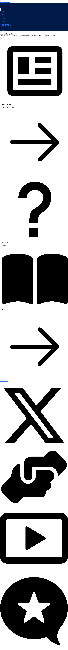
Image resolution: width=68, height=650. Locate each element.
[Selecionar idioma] (0, 10)
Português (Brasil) (6, 24)
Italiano (3, 18)
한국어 (3, 21)
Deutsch (3, 13)
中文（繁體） (4, 28)
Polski (3, 22)
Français (3, 17)
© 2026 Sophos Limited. (4, 381)
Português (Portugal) (6, 25)
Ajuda (3, 30)
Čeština (3, 11)
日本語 (3, 20)
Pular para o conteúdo (5, 2)
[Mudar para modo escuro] (0, 8)
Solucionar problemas (7, 248)
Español (3, 15)
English (3, 14)
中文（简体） (4, 26)
